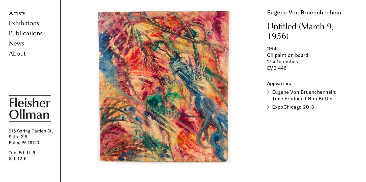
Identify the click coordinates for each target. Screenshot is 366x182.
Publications (26, 33)
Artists (17, 13)
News (16, 44)
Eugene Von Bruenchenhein (304, 12)
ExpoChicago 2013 (293, 107)
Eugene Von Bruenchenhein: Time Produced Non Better (304, 95)
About (17, 54)
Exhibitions (24, 23)
